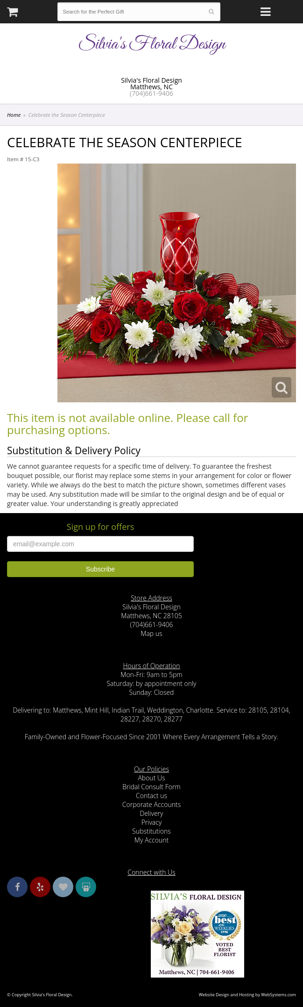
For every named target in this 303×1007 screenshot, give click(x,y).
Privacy (151, 822)
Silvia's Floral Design (151, 44)
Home (14, 114)
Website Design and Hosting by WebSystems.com (247, 995)
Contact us (151, 795)
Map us (151, 633)
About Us (151, 777)
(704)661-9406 (151, 93)
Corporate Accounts (151, 804)
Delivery (151, 813)
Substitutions (151, 831)
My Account (151, 840)
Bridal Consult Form (151, 786)
